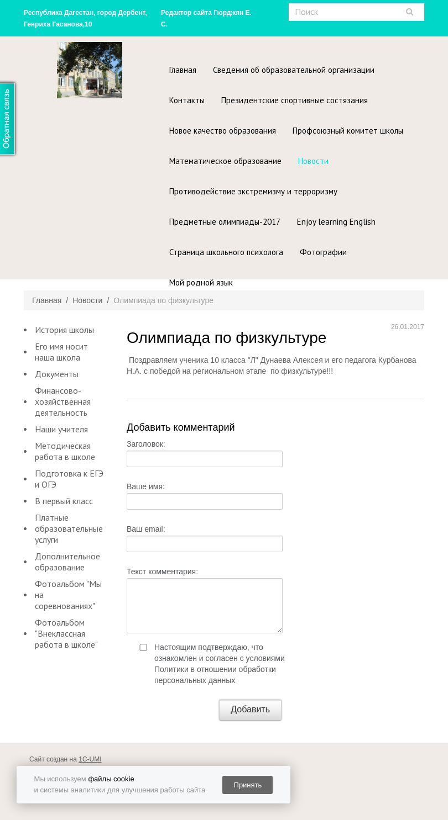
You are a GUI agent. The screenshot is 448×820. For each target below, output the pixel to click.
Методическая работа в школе (65, 451)
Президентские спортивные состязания (294, 100)
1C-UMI (90, 759)
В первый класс (64, 500)
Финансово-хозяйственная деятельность (63, 401)
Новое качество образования (222, 130)
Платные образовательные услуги (69, 528)
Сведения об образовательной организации (293, 70)
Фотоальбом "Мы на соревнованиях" (68, 594)
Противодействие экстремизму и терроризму (253, 191)
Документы (57, 373)
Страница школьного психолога (226, 252)
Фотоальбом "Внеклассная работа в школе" (66, 633)
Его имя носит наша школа (61, 352)
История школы (64, 329)
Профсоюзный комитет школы (348, 130)
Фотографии (323, 252)
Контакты (187, 100)
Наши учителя (61, 429)
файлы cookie (111, 779)
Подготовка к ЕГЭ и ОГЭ (69, 479)
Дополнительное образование (67, 562)
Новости (313, 161)
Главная (182, 70)
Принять (248, 785)
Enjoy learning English (336, 221)
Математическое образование (225, 161)
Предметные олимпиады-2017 (224, 221)
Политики (171, 669)
